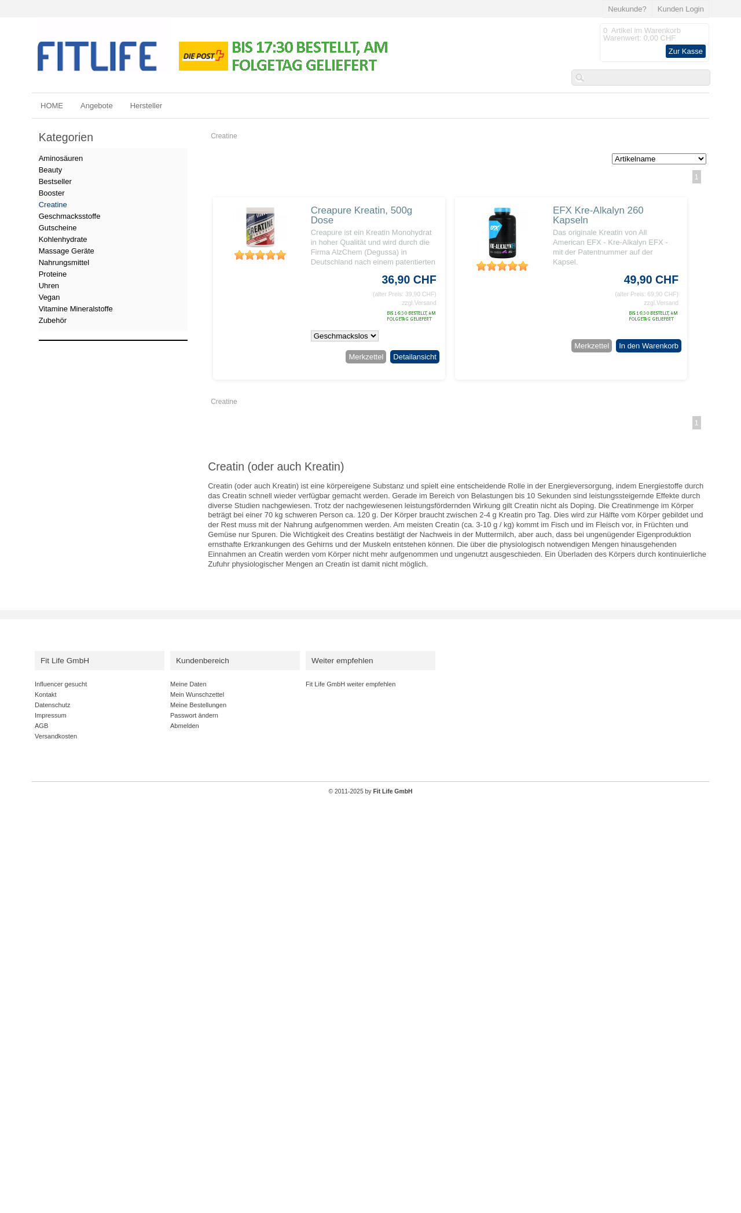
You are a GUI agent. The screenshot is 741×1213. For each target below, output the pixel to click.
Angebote (96, 105)
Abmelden (184, 725)
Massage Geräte (66, 251)
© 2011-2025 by (370, 791)
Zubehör (53, 320)
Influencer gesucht (61, 684)
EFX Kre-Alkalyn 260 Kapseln (598, 215)
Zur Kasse (686, 51)
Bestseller (55, 181)
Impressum (51, 715)
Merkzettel (366, 356)
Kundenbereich (202, 660)
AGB (41, 725)
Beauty (50, 170)
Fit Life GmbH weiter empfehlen (350, 684)
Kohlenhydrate (63, 239)
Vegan (49, 297)
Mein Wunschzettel (197, 694)
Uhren (49, 285)
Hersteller (146, 105)
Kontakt (45, 694)
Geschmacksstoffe (70, 216)
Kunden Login (681, 9)
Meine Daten (188, 684)
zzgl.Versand (419, 303)
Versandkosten (56, 736)
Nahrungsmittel (64, 262)
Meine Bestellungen (198, 704)
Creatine (224, 136)
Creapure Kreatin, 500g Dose (362, 215)
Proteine (53, 274)
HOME (52, 105)
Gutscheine (58, 227)
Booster (52, 193)
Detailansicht (414, 356)
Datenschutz (52, 704)
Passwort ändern (194, 715)
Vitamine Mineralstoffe (76, 308)
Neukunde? (627, 9)
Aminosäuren (61, 158)
